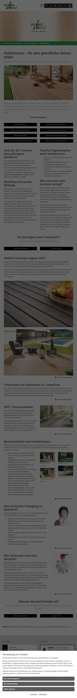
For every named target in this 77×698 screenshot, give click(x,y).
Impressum (33, 694)
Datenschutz (43, 694)
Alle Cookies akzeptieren (11, 678)
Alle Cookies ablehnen (11, 684)
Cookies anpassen (9, 689)
